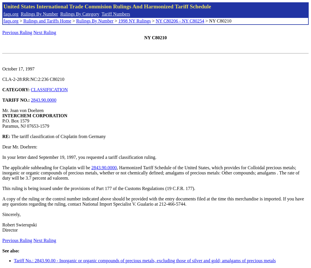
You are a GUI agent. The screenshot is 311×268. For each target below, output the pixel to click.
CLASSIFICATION (49, 89)
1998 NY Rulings (135, 20)
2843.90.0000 (43, 100)
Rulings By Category (79, 14)
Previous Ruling (17, 32)
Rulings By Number (39, 14)
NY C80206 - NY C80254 (180, 20)
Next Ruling (45, 32)
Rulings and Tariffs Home (47, 20)
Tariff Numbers (115, 14)
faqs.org (10, 14)
